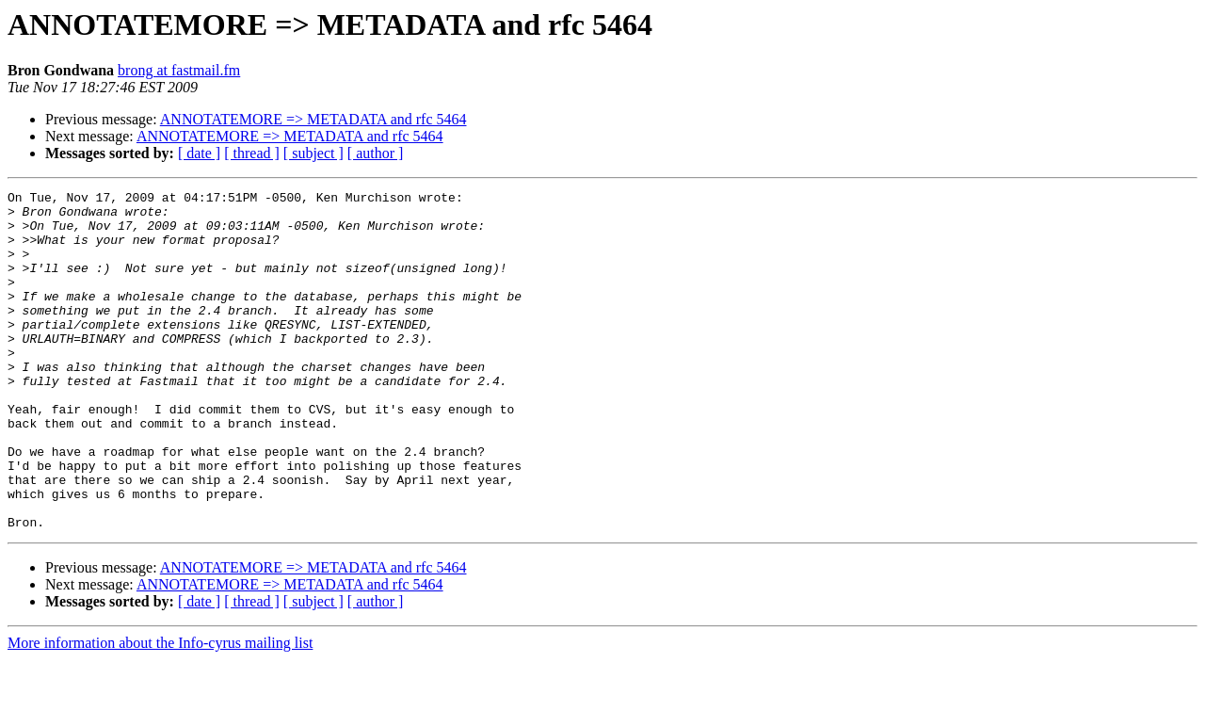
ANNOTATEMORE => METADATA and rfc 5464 (313, 119)
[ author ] (375, 153)
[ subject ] (313, 153)
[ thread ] (252, 153)
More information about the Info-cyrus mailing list (160, 711)
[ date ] (199, 153)
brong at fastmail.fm (179, 70)
